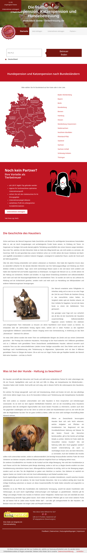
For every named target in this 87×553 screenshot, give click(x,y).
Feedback (45, 531)
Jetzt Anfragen (37, 31)
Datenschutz (54, 531)
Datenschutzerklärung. (66, 551)
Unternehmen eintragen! (16, 212)
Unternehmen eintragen (56, 31)
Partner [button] (73, 31)
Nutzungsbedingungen (68, 531)
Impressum (81, 531)
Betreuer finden (64, 53)
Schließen (79, 551)
